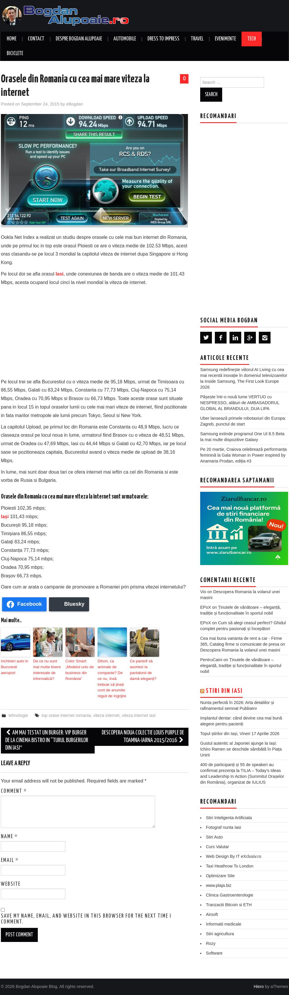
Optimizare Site (220, 875)
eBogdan (74, 104)
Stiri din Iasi (224, 691)
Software (214, 953)
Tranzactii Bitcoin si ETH (228, 904)
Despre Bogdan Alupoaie (79, 39)
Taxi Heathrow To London (229, 866)
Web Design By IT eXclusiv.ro (233, 856)
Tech (251, 39)
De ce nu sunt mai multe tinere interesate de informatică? (47, 669)
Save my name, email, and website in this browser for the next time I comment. (86, 910)
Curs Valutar (217, 846)
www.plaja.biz (218, 885)
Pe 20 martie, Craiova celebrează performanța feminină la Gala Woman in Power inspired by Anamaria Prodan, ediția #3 (243, 455)
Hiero (259, 986)
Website (11, 875)
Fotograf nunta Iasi (223, 827)
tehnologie (18, 706)
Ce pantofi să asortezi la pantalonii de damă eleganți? (142, 669)
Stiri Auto (214, 837)
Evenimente (225, 39)
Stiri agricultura (220, 933)
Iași (5, 516)
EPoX (205, 607)
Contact (36, 39)
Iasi (60, 273)
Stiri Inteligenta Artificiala (229, 817)
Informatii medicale (223, 924)
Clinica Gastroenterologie (229, 895)
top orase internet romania (66, 706)
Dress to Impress (163, 39)
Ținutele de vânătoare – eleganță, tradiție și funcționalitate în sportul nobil (240, 665)
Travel (197, 39)
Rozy (210, 943)
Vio (203, 591)
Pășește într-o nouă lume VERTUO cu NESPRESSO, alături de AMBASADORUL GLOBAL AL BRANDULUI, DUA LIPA (239, 402)
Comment (14, 782)
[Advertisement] (94, 331)
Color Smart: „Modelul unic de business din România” (78, 669)
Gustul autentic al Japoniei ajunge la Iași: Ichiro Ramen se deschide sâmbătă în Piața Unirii (241, 749)
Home (11, 39)
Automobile (124, 39)
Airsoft (212, 914)
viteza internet (106, 706)
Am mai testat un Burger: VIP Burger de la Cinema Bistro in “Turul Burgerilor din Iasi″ (46, 731)
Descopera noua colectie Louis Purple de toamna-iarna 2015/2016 (143, 727)
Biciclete (15, 53)
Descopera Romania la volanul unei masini (240, 650)
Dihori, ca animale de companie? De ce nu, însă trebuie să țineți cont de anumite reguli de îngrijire (112, 674)
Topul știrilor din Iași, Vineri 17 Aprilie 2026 (239, 733)
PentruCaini (211, 659)
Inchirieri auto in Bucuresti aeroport (15, 663)
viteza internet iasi (139, 706)
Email (10, 851)
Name (9, 827)
